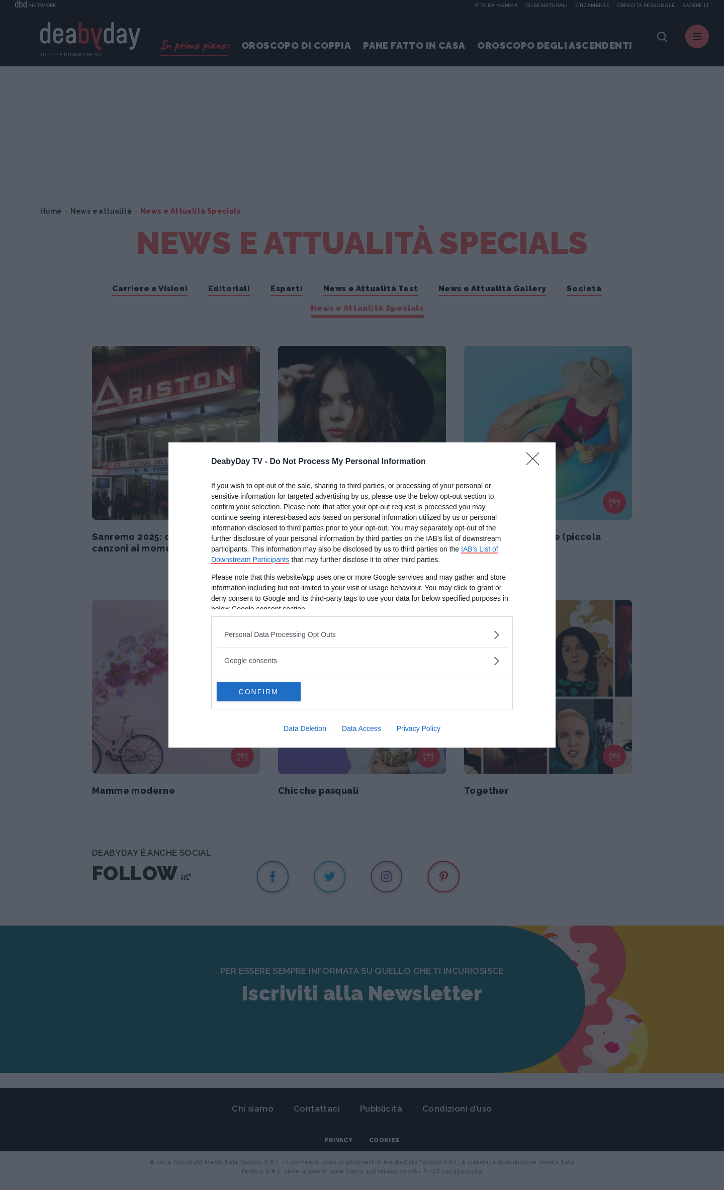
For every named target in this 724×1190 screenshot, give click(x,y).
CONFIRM (264, 692)
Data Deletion (305, 729)
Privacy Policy (418, 729)
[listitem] (362, 634)
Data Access (361, 729)
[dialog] (362, 595)
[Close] (536, 462)
